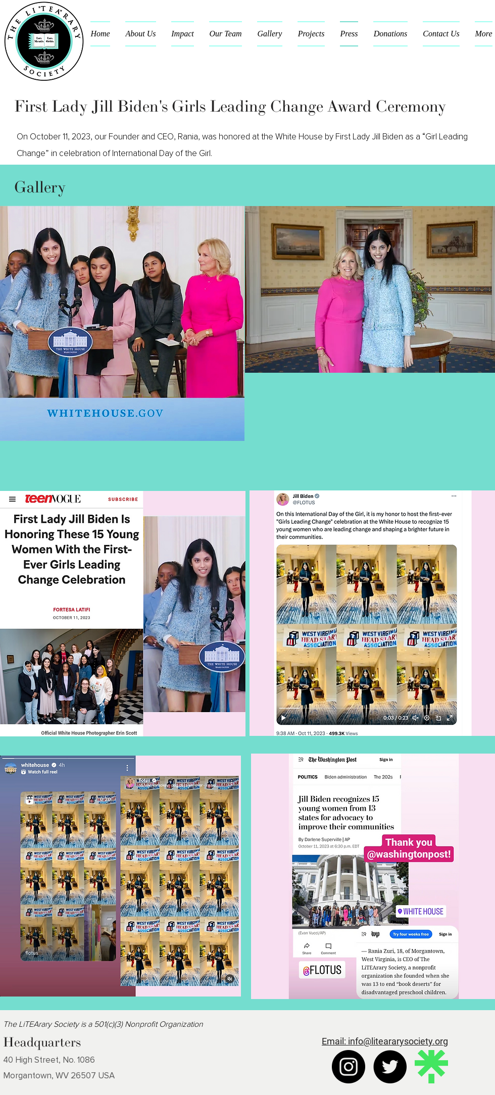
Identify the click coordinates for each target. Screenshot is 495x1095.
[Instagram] (348, 1066)
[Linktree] (431, 1066)
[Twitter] (390, 1066)
